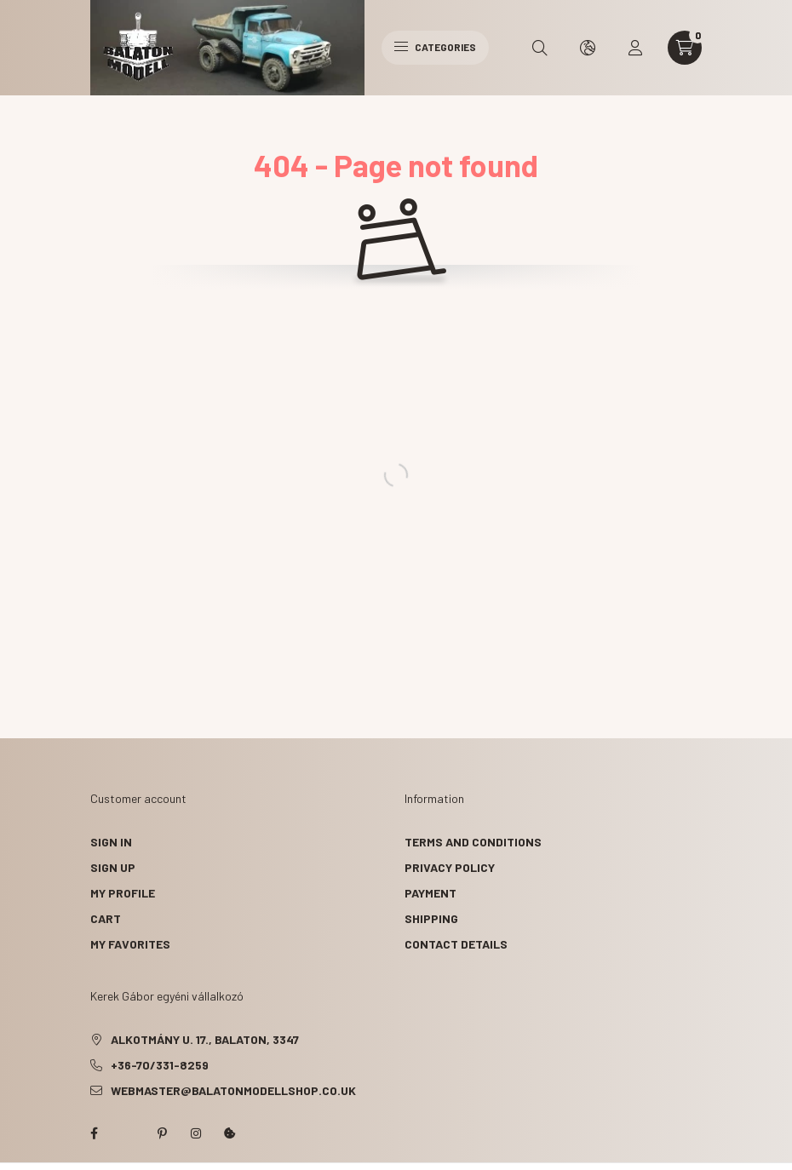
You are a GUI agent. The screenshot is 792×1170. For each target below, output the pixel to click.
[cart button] (685, 48)
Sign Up (112, 867)
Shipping (431, 918)
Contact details (456, 944)
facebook (94, 1133)
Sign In (111, 841)
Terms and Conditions (473, 841)
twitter (128, 1133)
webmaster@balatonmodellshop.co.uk (233, 1090)
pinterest (162, 1133)
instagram (196, 1133)
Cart (105, 918)
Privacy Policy (450, 867)
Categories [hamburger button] (435, 47)
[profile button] (635, 48)
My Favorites (130, 944)
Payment (430, 893)
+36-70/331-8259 (160, 1065)
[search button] (540, 48)
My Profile (122, 893)
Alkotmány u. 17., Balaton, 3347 (205, 1039)
